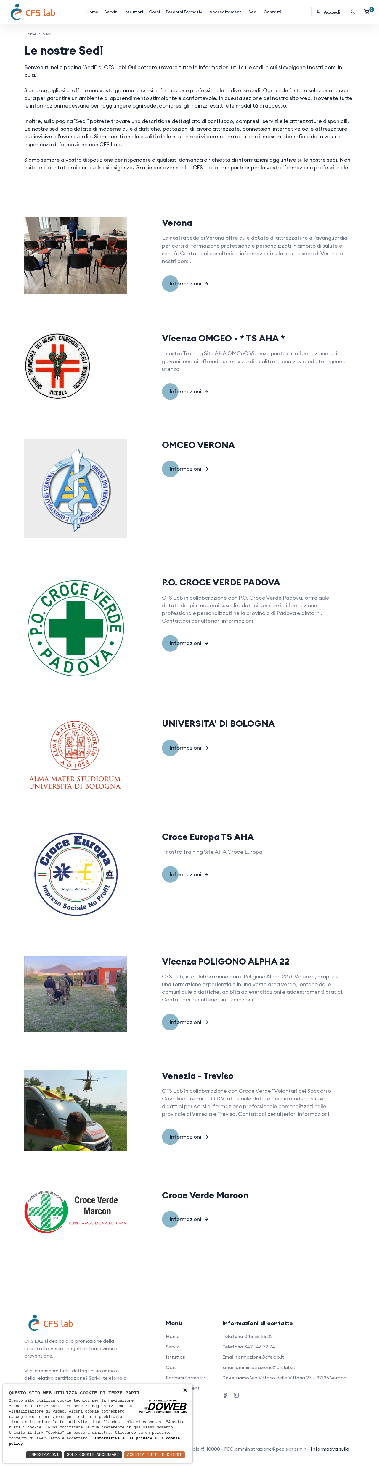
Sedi (253, 11)
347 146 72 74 (259, 1347)
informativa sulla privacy (123, 1438)
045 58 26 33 (258, 1336)
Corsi (154, 11)
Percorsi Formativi (184, 11)
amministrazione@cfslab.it (265, 1367)
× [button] (185, 1391)
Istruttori (133, 11)
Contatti (272, 11)
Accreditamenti (226, 11)
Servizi (111, 11)
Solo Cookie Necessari (93, 1454)
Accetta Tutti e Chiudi (154, 1454)
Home (92, 11)
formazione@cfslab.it (260, 1357)
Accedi (328, 12)
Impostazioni (44, 1454)
